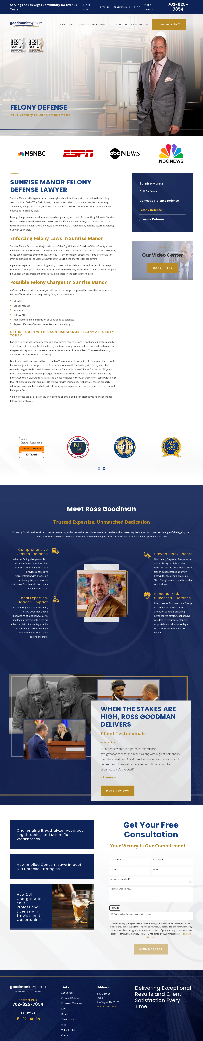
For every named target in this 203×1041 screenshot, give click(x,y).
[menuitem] (162, 191)
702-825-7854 (178, 6)
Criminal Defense (70, 998)
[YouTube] (31, 1018)
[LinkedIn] (38, 1018)
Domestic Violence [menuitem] (111, 24)
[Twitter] (24, 1018)
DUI (63, 1008)
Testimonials (122, 7)
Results (105, 7)
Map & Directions (106, 1006)
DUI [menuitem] (127, 24)
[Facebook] (17, 1018)
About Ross (67, 992)
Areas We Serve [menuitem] (140, 24)
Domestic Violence (71, 1003)
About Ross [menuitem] (67, 24)
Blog (137, 7)
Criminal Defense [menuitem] (87, 24)
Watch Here (163, 268)
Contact (65, 1035)
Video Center (68, 1030)
